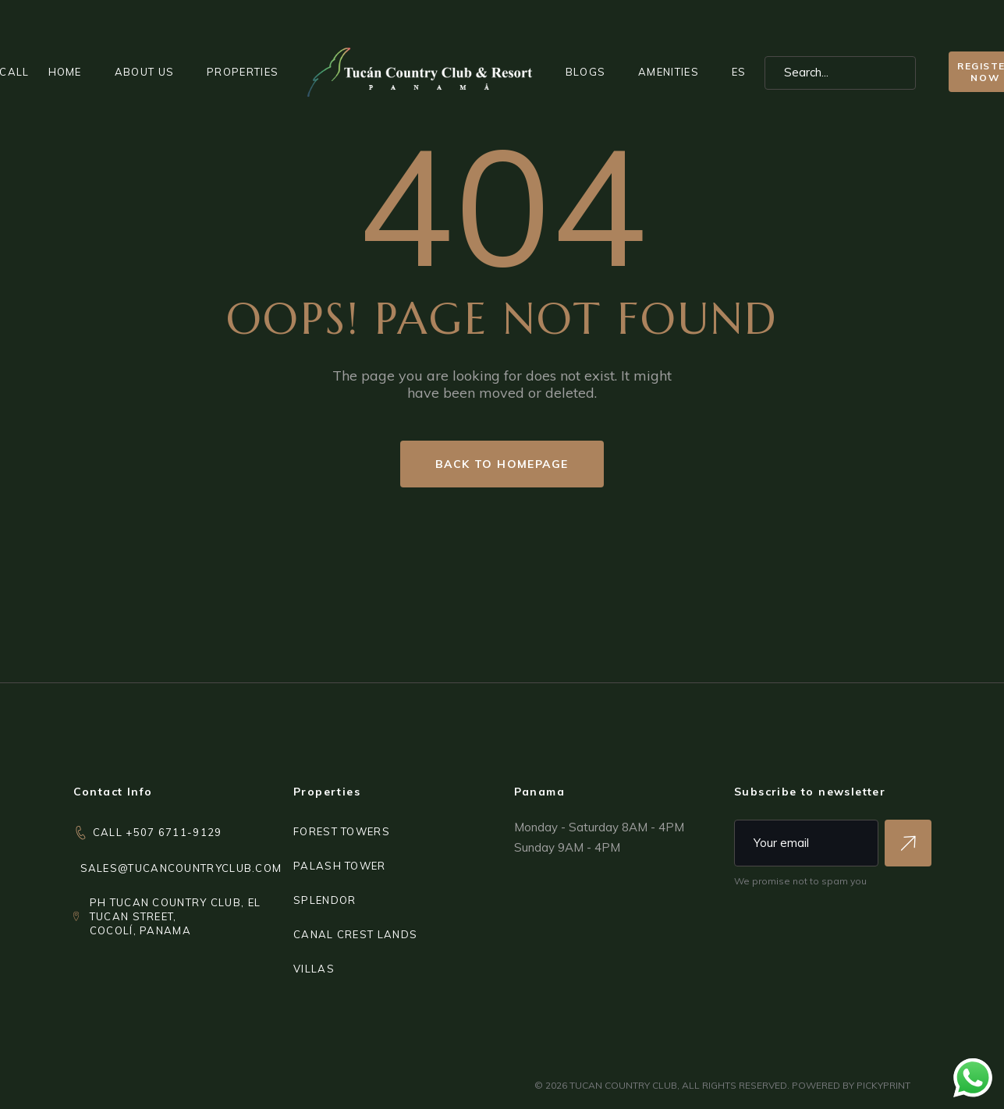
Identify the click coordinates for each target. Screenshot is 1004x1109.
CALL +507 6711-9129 (157, 832)
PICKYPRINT (883, 1085)
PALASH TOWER (339, 865)
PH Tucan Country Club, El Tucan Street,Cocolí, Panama (175, 916)
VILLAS (314, 968)
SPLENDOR (324, 900)
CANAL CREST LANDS (355, 934)
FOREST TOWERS (341, 831)
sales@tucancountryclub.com (181, 868)
